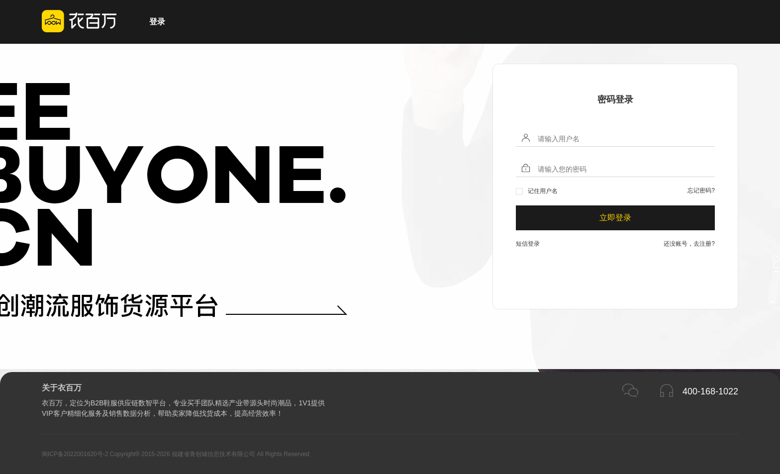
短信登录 (528, 243)
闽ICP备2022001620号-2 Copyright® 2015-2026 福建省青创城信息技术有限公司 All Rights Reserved (175, 454)
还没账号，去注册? (689, 243)
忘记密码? (701, 190)
